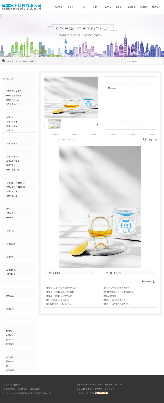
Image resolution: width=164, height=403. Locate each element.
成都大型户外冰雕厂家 (15, 187)
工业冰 (9, 151)
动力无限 (90, 393)
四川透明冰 (10, 309)
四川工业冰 (10, 165)
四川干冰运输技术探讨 (115, 300)
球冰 (33, 61)
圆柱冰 (9, 238)
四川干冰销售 (11, 122)
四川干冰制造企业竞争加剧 (60, 296)
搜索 (157, 61)
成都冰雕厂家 (11, 196)
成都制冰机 (10, 274)
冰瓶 (8, 225)
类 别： (112, 109)
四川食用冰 (111, 296)
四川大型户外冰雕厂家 (15, 183)
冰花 (8, 290)
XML (121, 385)
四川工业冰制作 (12, 161)
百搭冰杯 (11, 351)
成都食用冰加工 (12, 100)
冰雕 (8, 177)
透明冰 (9, 304)
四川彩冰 (10, 257)
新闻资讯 (131, 7)
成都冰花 (10, 296)
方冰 (8, 203)
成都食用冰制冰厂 (13, 91)
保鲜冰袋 (11, 317)
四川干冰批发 (11, 126)
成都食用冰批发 (12, 104)
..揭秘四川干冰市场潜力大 (60, 304)
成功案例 (119, 7)
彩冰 (8, 251)
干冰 (83, 7)
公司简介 (144, 7)
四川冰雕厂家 (11, 191)
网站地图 (109, 385)
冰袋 (95, 7)
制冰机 (9, 264)
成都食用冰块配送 (13, 95)
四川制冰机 (10, 270)
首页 (17, 61)
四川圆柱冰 (10, 244)
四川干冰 (10, 117)
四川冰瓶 (10, 231)
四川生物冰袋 (11, 143)
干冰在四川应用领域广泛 (59, 300)
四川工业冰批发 (12, 156)
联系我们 (156, 7)
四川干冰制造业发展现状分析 (61, 292)
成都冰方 (10, 213)
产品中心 (107, 7)
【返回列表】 (147, 281)
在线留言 (131, 121)
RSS (116, 385)
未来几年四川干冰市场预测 (117, 288)
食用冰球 (10, 331)
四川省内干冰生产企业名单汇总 (62, 288)
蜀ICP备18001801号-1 (93, 385)
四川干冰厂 (10, 130)
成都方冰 (10, 217)
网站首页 (58, 7)
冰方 (8, 209)
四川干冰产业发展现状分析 (117, 304)
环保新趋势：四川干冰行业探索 (119, 292)
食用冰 (70, 7)
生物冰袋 (11, 282)
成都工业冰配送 (12, 170)
